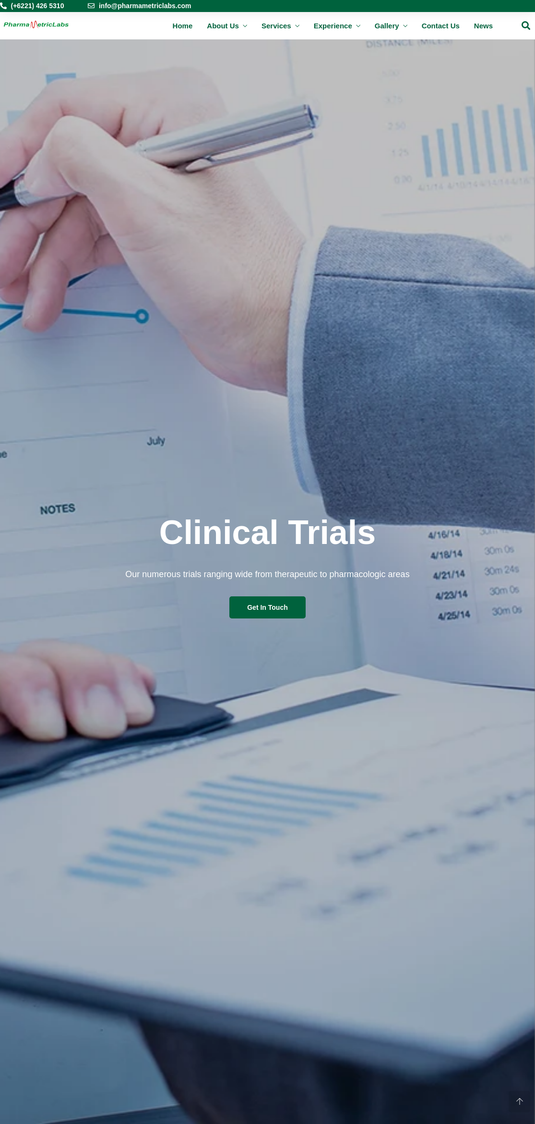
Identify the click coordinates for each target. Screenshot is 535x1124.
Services (276, 26)
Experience (333, 26)
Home (183, 26)
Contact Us (441, 26)
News (483, 26)
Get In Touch (267, 607)
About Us (223, 26)
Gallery (387, 26)
